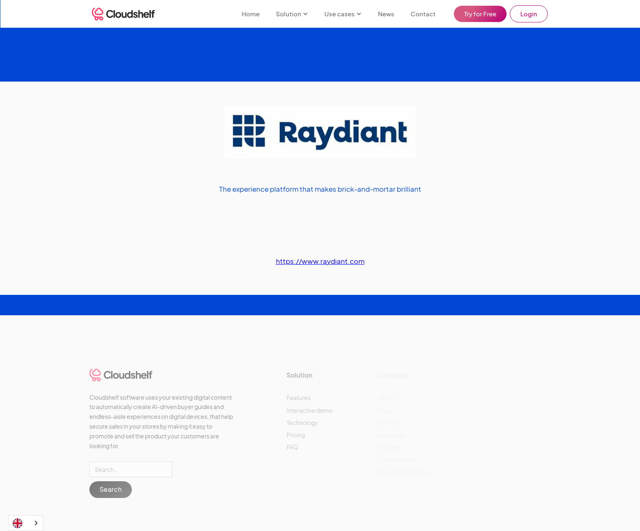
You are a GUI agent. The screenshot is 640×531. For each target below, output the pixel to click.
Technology (302, 422)
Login (528, 14)
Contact (423, 14)
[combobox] (25, 523)
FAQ (292, 447)
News (386, 14)
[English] (26, 523)
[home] (123, 14)
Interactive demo (310, 410)
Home (251, 14)
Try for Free (480, 14)
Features (299, 397)
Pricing (296, 434)
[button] (292, 14)
